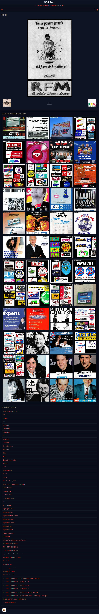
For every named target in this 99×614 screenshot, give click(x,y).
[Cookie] (4, 610)
